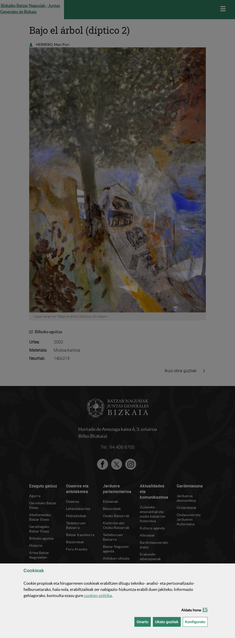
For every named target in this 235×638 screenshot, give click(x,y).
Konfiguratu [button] (196, 621)
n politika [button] (98, 595)
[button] (205, 609)
